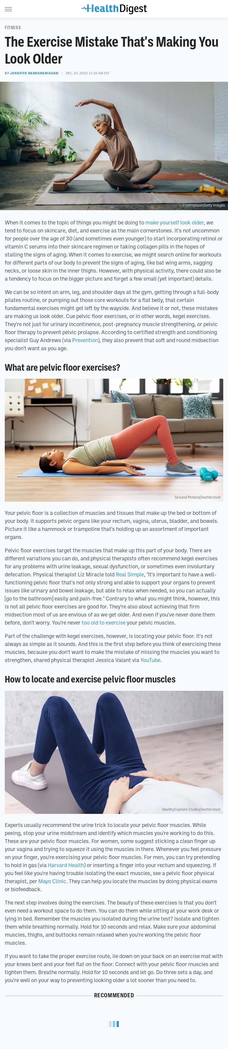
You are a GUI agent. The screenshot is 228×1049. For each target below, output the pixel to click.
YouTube (150, 660)
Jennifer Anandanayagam (34, 73)
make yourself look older (174, 222)
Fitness (13, 27)
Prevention (85, 340)
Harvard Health (66, 865)
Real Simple (130, 574)
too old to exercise (104, 622)
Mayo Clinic (52, 881)
